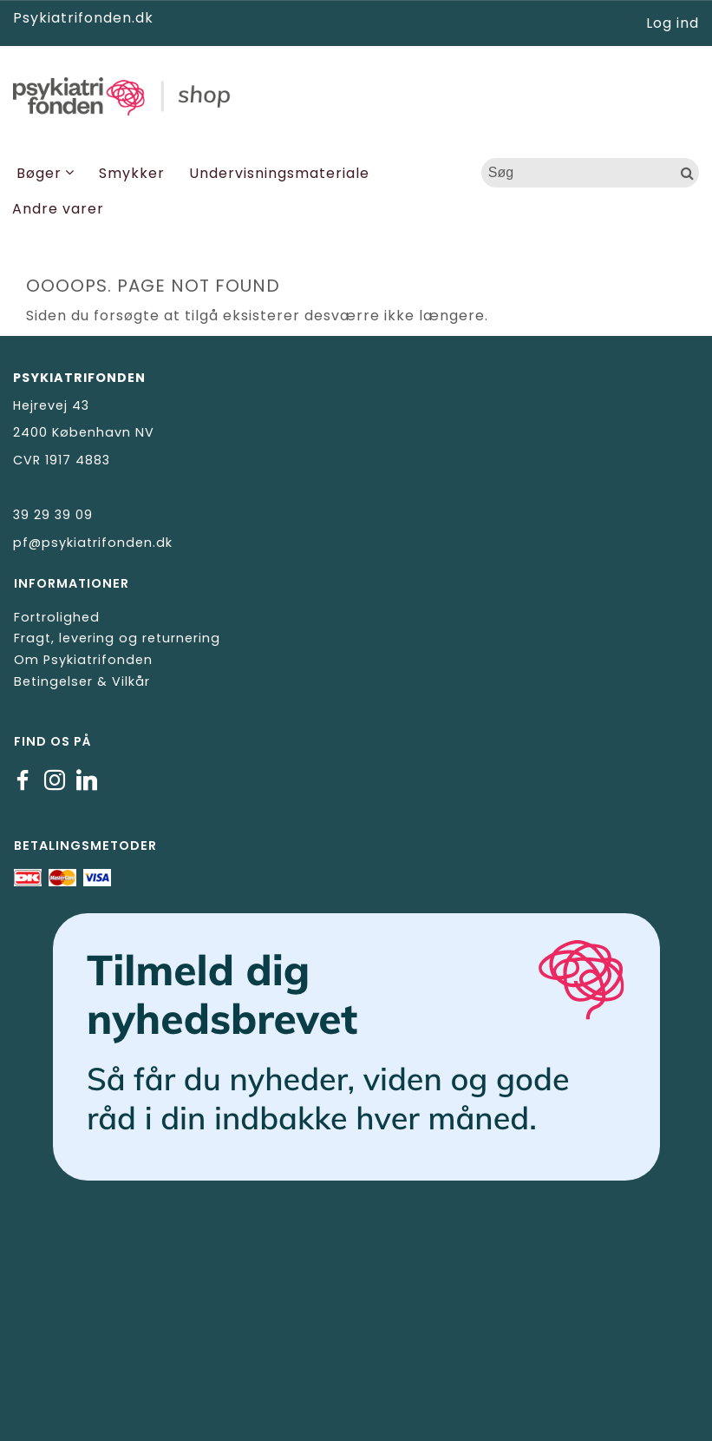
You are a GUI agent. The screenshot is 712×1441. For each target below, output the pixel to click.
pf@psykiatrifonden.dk (93, 542)
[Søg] (688, 173)
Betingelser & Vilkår (82, 681)
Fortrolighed (57, 617)
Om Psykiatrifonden (83, 659)
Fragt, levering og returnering (117, 638)
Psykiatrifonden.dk (83, 18)
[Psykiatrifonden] (356, 94)
